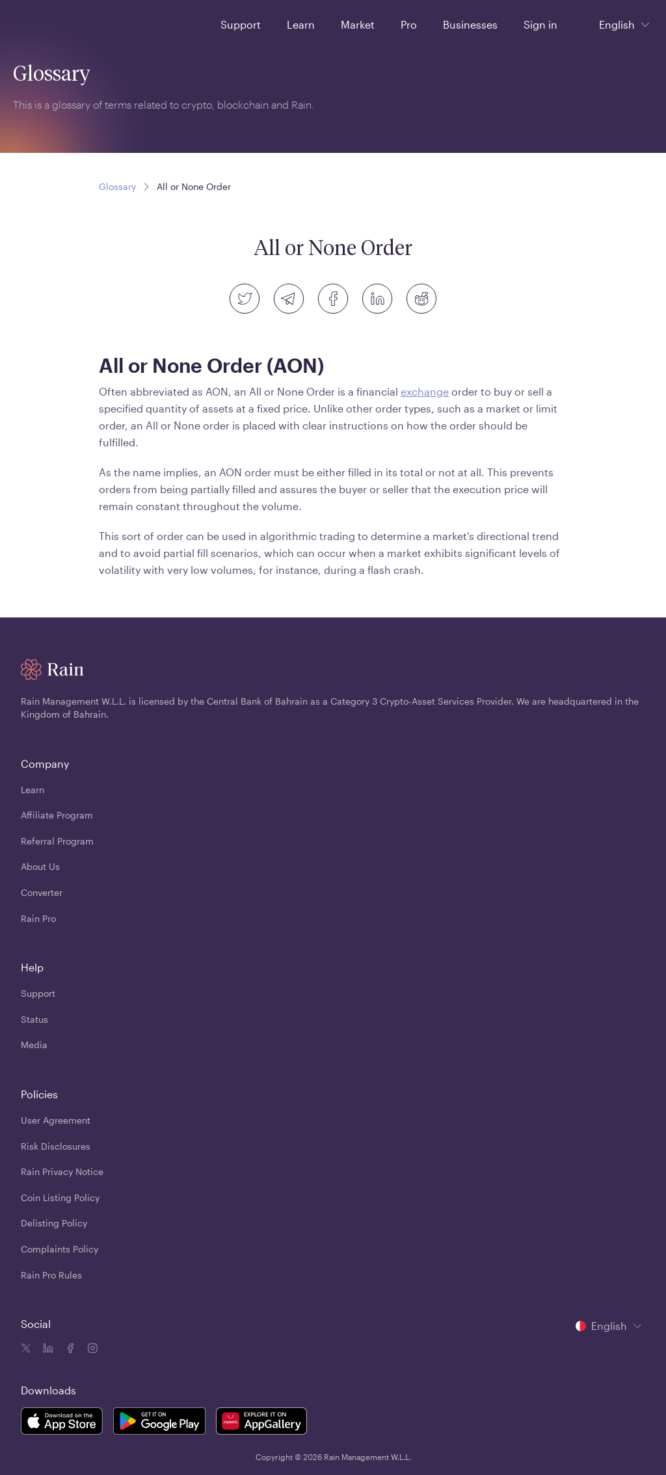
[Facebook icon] (68, 1349)
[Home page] (44, 23)
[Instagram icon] (91, 1349)
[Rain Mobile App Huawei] (261, 1423)
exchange (425, 391)
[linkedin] (377, 298)
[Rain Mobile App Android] (159, 1423)
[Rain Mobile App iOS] (62, 1423)
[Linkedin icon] (46, 1349)
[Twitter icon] (26, 1349)
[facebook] (333, 298)
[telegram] (288, 298)
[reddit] (421, 298)
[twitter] (244, 298)
